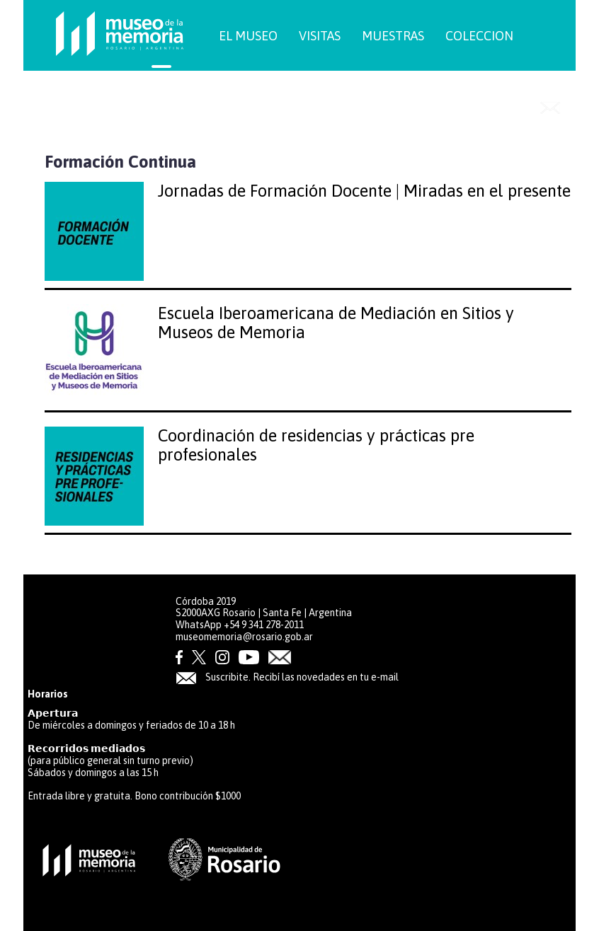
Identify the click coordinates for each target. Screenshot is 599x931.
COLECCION (479, 35)
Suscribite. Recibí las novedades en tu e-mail (287, 677)
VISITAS (320, 35)
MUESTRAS (393, 35)
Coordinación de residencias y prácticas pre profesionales (316, 444)
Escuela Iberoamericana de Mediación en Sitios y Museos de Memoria (336, 322)
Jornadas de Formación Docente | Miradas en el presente (364, 190)
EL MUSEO (248, 35)
